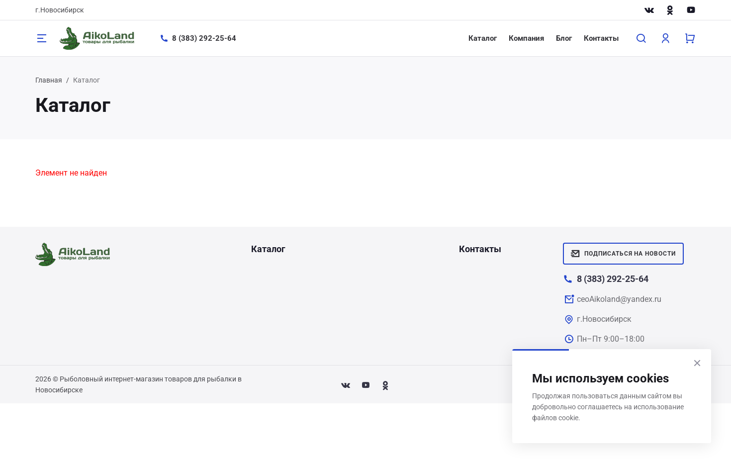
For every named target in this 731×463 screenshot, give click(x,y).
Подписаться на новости (623, 254)
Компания (526, 38)
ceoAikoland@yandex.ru (619, 299)
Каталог (482, 38)
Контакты (601, 38)
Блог (564, 38)
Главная (48, 80)
